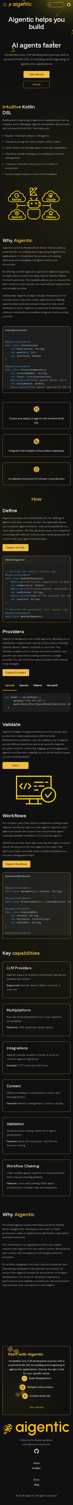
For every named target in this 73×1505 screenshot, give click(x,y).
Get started (36, 74)
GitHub (37, 84)
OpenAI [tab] (9, 685)
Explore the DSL (15, 547)
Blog (36, 1484)
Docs (36, 1479)
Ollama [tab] (37, 685)
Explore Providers (16, 672)
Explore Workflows (16, 864)
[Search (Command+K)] (55, 4)
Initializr (36, 1468)
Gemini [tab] (23, 685)
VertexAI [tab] (52, 685)
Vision (15, 765)
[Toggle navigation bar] (5, 4)
